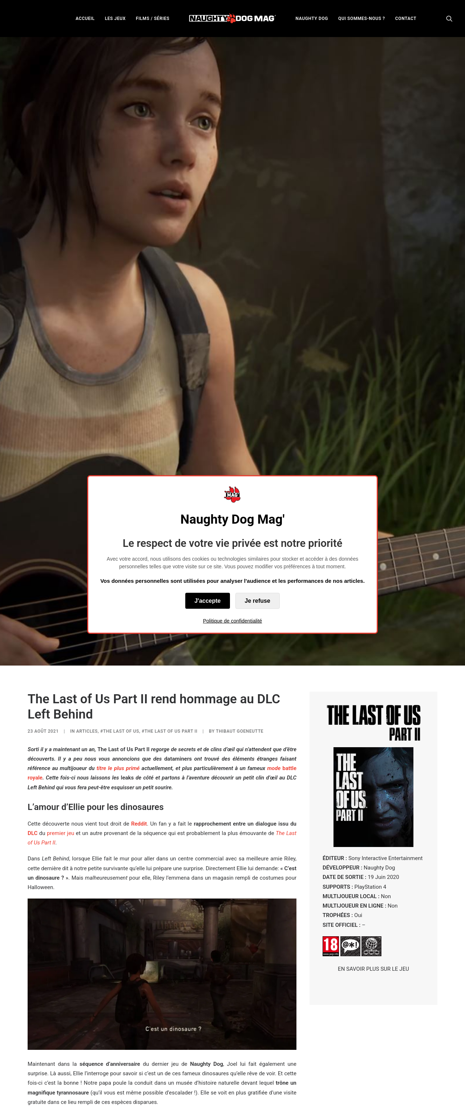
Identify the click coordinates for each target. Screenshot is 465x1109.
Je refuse (257, 600)
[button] (449, 18)
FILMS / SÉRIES (153, 18)
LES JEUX (115, 18)
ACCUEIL (85, 18)
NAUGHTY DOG (312, 18)
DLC (32, 692)
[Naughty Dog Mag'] (233, 18)
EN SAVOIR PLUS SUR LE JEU (373, 827)
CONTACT (405, 18)
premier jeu (60, 692)
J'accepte (207, 600)
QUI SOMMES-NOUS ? (361, 18)
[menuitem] (85, 18)
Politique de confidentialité (232, 620)
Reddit (139, 682)
